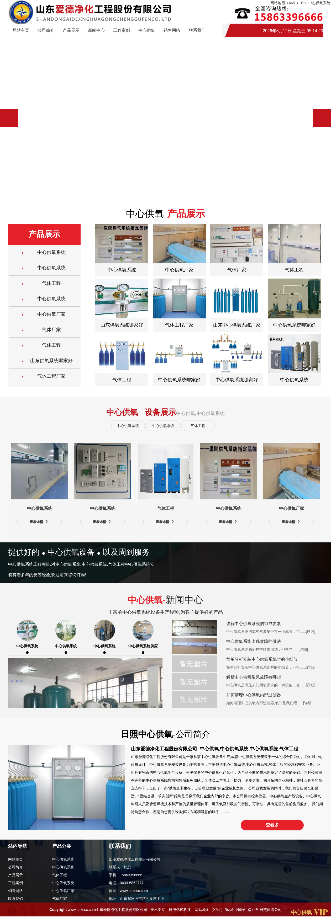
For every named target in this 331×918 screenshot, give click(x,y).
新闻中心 (96, 31)
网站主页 (20, 31)
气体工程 (198, 426)
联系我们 (197, 31)
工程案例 (121, 31)
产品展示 (71, 31)
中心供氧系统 (128, 426)
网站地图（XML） (209, 911)
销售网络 (172, 31)
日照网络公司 (271, 911)
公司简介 (46, 31)
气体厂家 (59, 900)
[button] (322, 118)
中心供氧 (146, 31)
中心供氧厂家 (63, 892)
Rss (227, 911)
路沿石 (253, 911)
